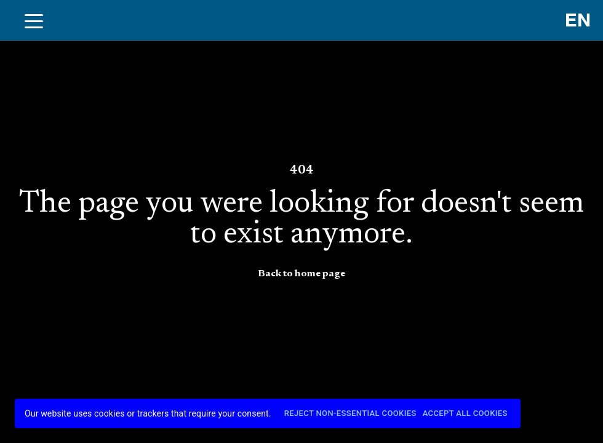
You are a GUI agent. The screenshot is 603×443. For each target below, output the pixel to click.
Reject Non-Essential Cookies (350, 413)
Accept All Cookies (465, 413)
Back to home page (301, 274)
